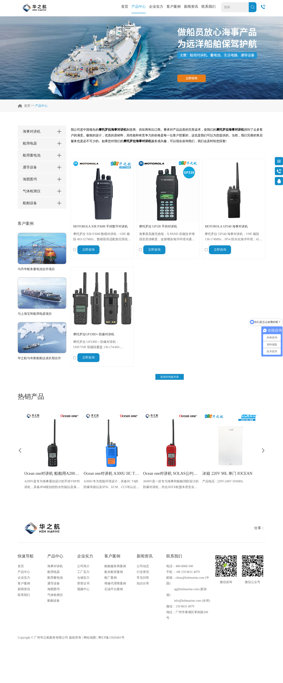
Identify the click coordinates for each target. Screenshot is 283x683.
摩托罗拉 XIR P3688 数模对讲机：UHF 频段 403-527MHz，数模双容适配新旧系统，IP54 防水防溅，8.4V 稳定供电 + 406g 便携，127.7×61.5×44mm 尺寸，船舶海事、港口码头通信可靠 (102, 237)
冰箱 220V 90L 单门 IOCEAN (227, 473)
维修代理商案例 (115, 583)
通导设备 (53, 583)
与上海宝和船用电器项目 (35, 313)
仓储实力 (83, 577)
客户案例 (173, 6)
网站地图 (90, 637)
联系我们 (208, 6)
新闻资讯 (191, 6)
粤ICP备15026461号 (111, 637)
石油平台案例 (113, 589)
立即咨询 (88, 249)
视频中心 (83, 589)
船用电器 (53, 572)
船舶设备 (53, 600)
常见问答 (143, 577)
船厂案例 (110, 577)
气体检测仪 (55, 595)
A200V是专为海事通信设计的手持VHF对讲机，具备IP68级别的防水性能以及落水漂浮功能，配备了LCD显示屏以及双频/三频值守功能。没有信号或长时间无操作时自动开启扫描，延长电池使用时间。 (52, 485)
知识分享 (143, 583)
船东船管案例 (113, 572)
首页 (124, 6)
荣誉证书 (83, 583)
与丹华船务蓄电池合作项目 (36, 269)
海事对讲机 (55, 566)
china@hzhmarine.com (190, 577)
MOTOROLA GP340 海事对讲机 (226, 226)
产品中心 (139, 6)
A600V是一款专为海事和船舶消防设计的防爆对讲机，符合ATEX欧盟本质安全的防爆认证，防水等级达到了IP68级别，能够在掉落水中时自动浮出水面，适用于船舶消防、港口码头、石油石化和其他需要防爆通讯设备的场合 (171, 485)
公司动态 (143, 566)
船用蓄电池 (55, 577)
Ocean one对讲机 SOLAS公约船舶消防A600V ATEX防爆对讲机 (171, 473)
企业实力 (156, 6)
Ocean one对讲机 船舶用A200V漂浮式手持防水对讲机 (52, 473)
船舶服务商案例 (115, 566)
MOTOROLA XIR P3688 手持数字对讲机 (100, 226)
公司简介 (83, 566)
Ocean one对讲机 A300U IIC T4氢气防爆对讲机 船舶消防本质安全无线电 (112, 473)
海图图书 (53, 589)
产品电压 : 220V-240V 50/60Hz (222, 481)
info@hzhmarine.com (187, 600)
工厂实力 (83, 572)
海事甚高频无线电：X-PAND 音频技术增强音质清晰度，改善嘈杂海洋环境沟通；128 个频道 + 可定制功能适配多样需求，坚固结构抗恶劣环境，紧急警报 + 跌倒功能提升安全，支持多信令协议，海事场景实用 (167, 237)
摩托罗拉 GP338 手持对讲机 (158, 226)
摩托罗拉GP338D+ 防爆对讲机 (93, 334)
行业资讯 (143, 572)
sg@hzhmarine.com (186, 589)
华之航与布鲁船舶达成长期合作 (39, 358)
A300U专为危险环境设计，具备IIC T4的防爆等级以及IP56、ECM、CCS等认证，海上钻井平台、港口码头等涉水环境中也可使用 (111, 485)
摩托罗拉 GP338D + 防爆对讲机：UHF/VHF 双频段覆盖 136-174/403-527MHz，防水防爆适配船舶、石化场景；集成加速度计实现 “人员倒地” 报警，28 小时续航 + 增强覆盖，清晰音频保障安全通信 (102, 345)
